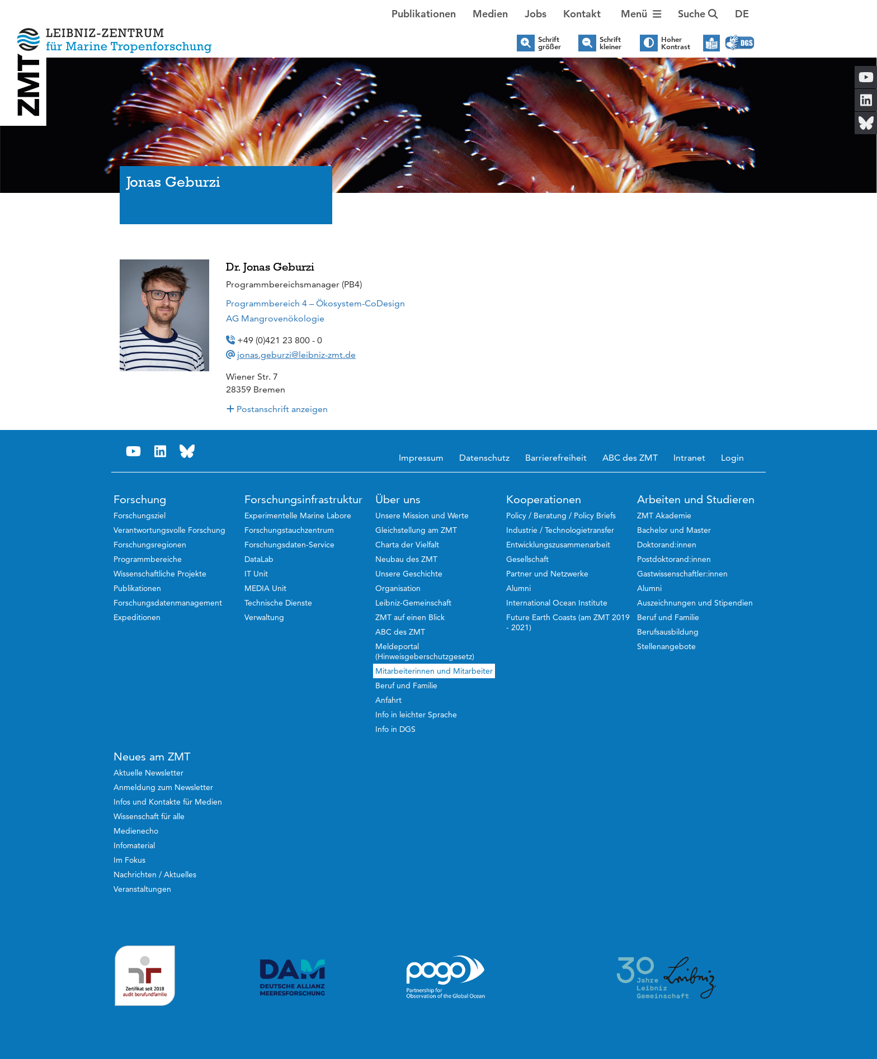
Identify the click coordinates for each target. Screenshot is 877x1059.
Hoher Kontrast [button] (675, 43)
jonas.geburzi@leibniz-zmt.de (296, 354)
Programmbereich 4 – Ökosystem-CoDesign (315, 303)
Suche (698, 13)
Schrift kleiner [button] (610, 43)
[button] (742, 14)
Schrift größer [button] (549, 43)
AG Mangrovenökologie (275, 318)
